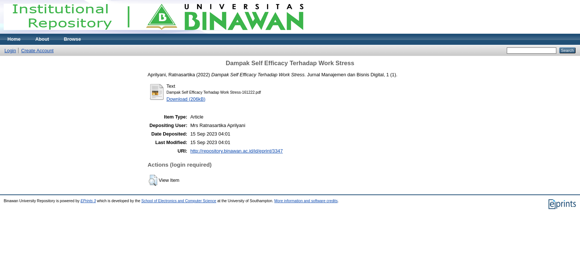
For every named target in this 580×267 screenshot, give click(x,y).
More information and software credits (306, 201)
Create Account (37, 50)
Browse (72, 39)
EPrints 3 (88, 201)
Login (10, 50)
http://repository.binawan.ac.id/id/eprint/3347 (236, 151)
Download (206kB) (185, 99)
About (42, 39)
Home (14, 39)
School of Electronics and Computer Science (178, 201)
